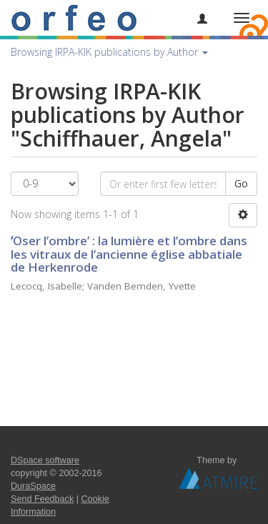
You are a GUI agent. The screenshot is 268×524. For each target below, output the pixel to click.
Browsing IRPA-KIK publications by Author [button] (109, 52)
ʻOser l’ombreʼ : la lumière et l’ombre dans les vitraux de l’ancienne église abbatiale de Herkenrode (129, 253)
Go (241, 183)
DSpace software (45, 460)
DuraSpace (33, 486)
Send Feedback (42, 499)
